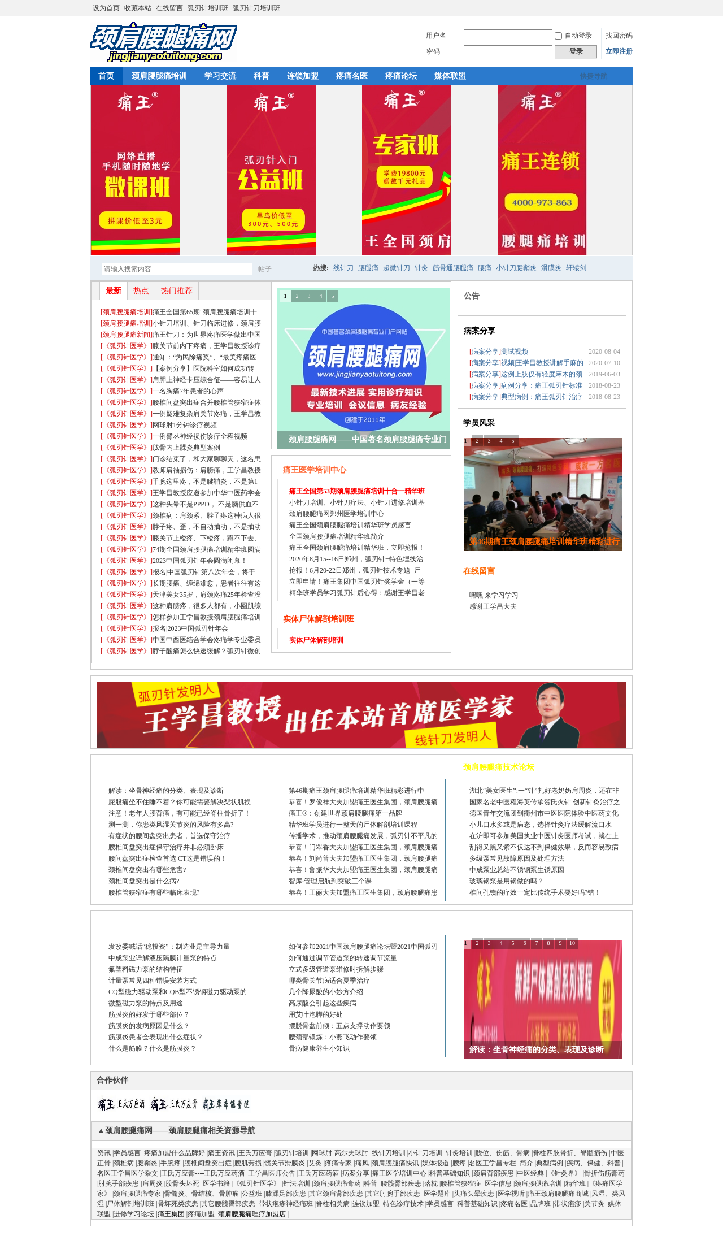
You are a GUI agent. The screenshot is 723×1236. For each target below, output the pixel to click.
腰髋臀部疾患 (401, 1183)
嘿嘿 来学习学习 (494, 595)
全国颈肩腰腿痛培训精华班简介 (336, 536)
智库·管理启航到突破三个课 (330, 881)
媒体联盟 (450, 76)
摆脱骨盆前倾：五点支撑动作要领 (339, 1026)
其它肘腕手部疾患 (393, 1194)
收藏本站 (137, 8)
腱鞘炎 (147, 1163)
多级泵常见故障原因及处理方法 (516, 858)
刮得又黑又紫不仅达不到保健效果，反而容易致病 (544, 847)
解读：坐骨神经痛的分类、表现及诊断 (166, 791)
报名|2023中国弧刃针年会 (190, 628)
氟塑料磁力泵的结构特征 (145, 969)
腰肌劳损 (248, 1163)
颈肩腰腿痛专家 (137, 1194)
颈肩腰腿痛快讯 (395, 1163)
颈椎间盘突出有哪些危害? (147, 870)
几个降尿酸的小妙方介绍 (326, 992)
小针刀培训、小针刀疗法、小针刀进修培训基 (357, 502)
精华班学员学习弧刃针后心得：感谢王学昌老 (357, 593)
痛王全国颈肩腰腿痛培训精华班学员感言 (350, 525)
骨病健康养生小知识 (319, 1048)
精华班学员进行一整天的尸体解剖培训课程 (353, 825)
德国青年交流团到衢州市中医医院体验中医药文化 (544, 813)
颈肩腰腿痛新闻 (126, 335)
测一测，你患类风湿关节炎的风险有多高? (170, 825)
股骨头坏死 (182, 1183)
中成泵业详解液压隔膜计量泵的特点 (162, 958)
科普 (261, 76)
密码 (433, 51)
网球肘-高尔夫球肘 (340, 1153)
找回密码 (619, 36)
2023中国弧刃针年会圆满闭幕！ (200, 561)
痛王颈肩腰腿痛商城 (558, 1194)
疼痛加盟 (201, 1214)
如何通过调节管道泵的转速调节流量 (343, 958)
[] (127, 312)
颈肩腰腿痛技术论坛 (498, 767)
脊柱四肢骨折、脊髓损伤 (570, 1153)
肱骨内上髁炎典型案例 (186, 448)
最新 (113, 291)
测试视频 (514, 351)
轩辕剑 (576, 268)
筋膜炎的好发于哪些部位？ (149, 1014)
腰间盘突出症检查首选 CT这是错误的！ (167, 858)
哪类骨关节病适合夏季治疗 (329, 981)
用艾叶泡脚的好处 (316, 1014)
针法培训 (296, 1183)
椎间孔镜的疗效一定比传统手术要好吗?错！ (535, 892)
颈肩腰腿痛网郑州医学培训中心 (336, 514)
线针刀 (343, 268)
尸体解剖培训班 (130, 1204)
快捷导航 (593, 76)
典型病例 (549, 1163)
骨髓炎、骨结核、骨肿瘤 (201, 1194)
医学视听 (511, 1194)
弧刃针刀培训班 (256, 8)
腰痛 (484, 268)
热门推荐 (177, 291)
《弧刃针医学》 (126, 346)
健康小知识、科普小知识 (325, 923)
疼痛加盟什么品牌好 (174, 1153)
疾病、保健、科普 (594, 1163)
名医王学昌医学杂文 (127, 1173)
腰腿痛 (368, 268)
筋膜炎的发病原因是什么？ (149, 1026)
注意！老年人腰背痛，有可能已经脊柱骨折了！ (179, 813)
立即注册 (619, 51)
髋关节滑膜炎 (284, 1163)
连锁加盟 (303, 76)
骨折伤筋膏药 (604, 1173)
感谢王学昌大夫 (493, 606)
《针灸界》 (564, 1173)
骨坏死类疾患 (178, 1204)
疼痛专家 (338, 1163)
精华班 (575, 1183)
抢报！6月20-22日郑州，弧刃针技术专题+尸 (355, 570)
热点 (141, 291)
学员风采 (479, 423)
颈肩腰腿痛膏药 (337, 1183)
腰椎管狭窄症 (461, 1183)
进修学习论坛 (134, 1214)
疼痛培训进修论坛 (314, 767)
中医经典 (530, 1173)
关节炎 (594, 1204)
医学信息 (498, 1183)
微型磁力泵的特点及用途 (145, 1003)
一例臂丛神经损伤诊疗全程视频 (200, 436)
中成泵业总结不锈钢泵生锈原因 (516, 870)
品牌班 (540, 1204)
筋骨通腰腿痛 (453, 268)
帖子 (265, 269)
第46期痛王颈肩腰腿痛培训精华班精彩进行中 (356, 791)
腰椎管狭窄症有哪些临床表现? (153, 892)
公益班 (252, 1194)
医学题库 (437, 1194)
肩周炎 (152, 1183)
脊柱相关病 (333, 1204)
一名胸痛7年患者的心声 (188, 391)
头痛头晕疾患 (474, 1194)
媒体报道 (435, 1163)
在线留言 (169, 8)
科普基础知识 (449, 1173)
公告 (472, 296)
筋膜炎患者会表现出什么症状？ (155, 1037)
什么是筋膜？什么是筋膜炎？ (152, 1048)
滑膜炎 (551, 268)
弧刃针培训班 (208, 8)
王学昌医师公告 (271, 1173)
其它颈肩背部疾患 (336, 1194)
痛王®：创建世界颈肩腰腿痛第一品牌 (345, 813)
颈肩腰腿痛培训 (159, 76)
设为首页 (106, 8)
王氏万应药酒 (318, 1173)
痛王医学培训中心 (314, 470)
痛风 (362, 1163)
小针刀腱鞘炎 (516, 268)
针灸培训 (459, 1153)
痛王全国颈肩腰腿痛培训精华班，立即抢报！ (357, 548)
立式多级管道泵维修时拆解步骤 (336, 969)
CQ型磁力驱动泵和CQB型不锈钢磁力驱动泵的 (177, 992)
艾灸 (315, 1163)
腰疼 (459, 1163)
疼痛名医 (352, 76)
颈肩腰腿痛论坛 (130, 767)
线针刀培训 (389, 1153)
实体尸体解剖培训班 (318, 619)
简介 (526, 1163)
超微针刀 (396, 268)
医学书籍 (216, 1183)
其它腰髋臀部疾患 (228, 1204)
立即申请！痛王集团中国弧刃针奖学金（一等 (357, 582)
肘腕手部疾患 (118, 1183)
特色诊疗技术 (403, 1204)
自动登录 (573, 36)
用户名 (436, 36)
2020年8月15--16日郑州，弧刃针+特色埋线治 (356, 559)
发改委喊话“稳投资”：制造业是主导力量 (169, 947)
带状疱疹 (567, 1204)
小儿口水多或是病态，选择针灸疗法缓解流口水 (540, 825)
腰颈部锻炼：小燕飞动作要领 (333, 1037)
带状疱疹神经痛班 (286, 1204)
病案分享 (479, 331)
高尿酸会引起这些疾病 (322, 1003)
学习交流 (220, 76)
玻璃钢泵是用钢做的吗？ (506, 881)
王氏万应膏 (255, 1153)
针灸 (421, 268)
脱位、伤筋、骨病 (503, 1153)
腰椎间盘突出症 (208, 1163)
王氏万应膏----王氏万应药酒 (203, 1173)
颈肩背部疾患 (493, 1173)
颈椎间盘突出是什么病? (143, 881)
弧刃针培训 (292, 1153)
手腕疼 (170, 1163)
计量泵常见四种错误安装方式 (152, 981)
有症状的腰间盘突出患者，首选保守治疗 (169, 836)
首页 (106, 76)
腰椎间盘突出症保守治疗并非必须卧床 (166, 847)
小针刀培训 (425, 1153)
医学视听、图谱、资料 (502, 923)
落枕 (431, 1183)
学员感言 (127, 1153)
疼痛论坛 (401, 76)
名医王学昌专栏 (492, 1163)
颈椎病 (124, 1163)
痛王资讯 (221, 1153)
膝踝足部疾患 (285, 1194)
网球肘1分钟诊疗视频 (185, 425)
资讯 (104, 1153)
